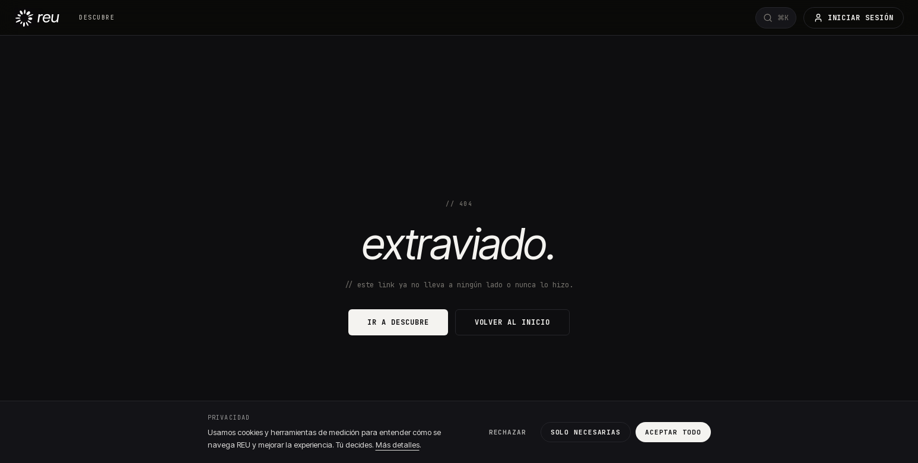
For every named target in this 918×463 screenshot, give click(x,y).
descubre (97, 17)
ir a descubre (397, 322)
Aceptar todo (673, 432)
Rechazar (507, 432)
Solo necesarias (586, 432)
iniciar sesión (854, 18)
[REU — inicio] (37, 17)
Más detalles (398, 444)
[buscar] (775, 17)
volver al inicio (512, 322)
